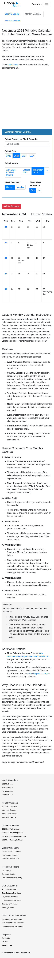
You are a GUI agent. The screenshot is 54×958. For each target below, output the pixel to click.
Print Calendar (11, 206)
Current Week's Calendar (11, 852)
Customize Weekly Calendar (12, 926)
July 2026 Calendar (9, 817)
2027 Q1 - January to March (12, 840)
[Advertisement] (27, 99)
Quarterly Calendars (10, 825)
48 (6, 289)
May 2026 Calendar (9, 810)
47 (6, 274)
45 (6, 242)
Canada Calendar (8, 874)
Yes (32, 190)
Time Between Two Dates (11, 893)
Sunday (9, 187)
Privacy (4, 942)
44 (6, 227)
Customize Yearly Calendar (12, 919)
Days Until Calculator (10, 897)
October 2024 (26, 171)
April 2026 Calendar (9, 806)
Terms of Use (7, 945)
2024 (16, 156)
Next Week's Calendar (10, 855)
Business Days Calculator (11, 900)
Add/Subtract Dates (9, 889)
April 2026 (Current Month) (11, 172)
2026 (32, 156)
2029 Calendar (7, 795)
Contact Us (6, 938)
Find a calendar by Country (12, 878)
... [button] (47, 170)
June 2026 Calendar (9, 814)
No (39, 190)
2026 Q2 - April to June (10, 829)
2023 (8, 156)
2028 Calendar (7, 791)
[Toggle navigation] (46, 4)
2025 (24, 156)
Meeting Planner (8, 907)
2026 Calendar (7, 784)
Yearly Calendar (12, 14)
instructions (12, 65)
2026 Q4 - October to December (14, 836)
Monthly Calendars (10, 803)
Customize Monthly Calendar (13, 923)
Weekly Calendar (13, 21)
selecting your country (37, 673)
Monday (20, 187)
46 (6, 258)
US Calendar (6, 870)
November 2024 (38, 171)
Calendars (37, 4)
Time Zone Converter (10, 904)
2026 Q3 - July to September (12, 833)
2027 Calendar (7, 788)
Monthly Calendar (33, 14)
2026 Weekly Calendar (10, 859)
